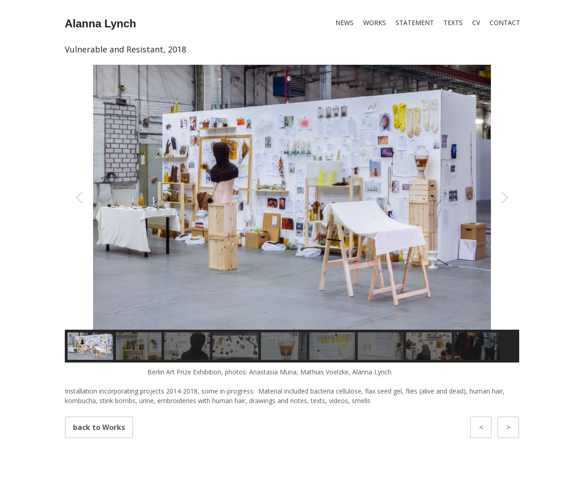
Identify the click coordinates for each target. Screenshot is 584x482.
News (344, 22)
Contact (505, 22)
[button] (79, 197)
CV (476, 22)
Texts (453, 22)
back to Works (489, 427)
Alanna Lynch (100, 23)
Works (374, 22)
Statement (415, 22)
